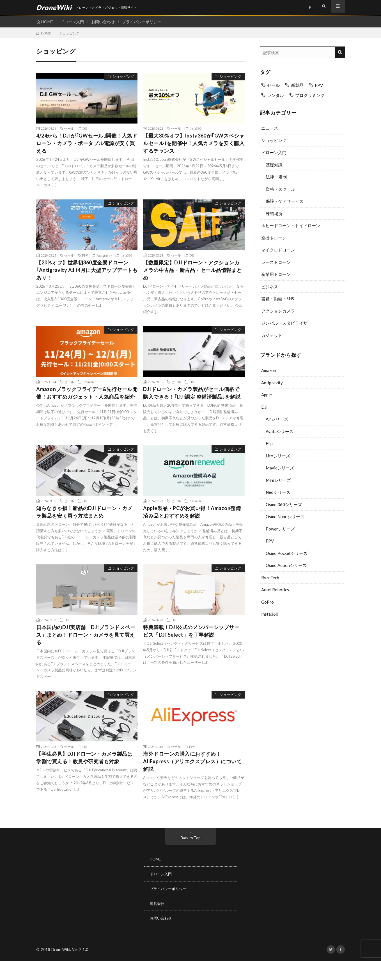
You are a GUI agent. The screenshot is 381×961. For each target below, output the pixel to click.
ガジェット (271, 335)
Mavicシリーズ (280, 467)
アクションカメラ (278, 310)
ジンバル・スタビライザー (286, 322)
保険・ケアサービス (285, 201)
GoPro (267, 601)
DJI (264, 406)
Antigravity (272, 382)
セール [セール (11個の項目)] (273, 85)
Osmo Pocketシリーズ (286, 553)
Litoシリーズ (278, 455)
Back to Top (190, 837)
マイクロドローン (278, 249)
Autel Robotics (275, 589)
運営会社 (158, 902)
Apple (266, 394)
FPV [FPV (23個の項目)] (319, 85)
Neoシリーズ (278, 492)
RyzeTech (270, 577)
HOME (47, 21)
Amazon (268, 370)
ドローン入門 (73, 21)
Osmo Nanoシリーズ (285, 516)
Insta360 (269, 613)
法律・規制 (276, 176)
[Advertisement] (302, 666)
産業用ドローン (276, 274)
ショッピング (273, 140)
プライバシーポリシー (146, 21)
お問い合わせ (106, 21)
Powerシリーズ (280, 528)
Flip (269, 443)
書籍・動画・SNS (277, 298)
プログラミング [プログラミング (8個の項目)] (310, 95)
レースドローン (276, 262)
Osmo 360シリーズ (284, 504)
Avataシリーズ (279, 431)
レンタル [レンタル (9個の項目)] (275, 95)
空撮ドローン (273, 237)
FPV (270, 540)
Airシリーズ (277, 419)
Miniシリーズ (278, 480)
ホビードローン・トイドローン (290, 225)
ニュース (269, 128)
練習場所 (274, 213)
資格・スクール (280, 189)
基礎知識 (274, 164)
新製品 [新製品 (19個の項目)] (297, 85)
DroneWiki (60, 948)
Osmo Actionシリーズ (286, 565)
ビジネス (269, 286)
